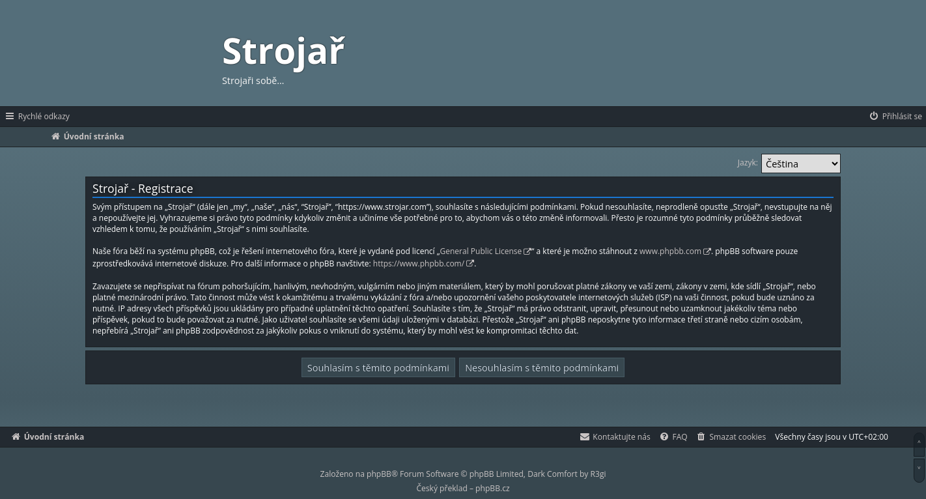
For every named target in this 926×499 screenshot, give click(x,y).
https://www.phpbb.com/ (418, 263)
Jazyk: (748, 162)
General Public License (481, 251)
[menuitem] (895, 116)
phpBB (379, 473)
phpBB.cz (492, 488)
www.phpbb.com (670, 251)
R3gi (598, 473)
